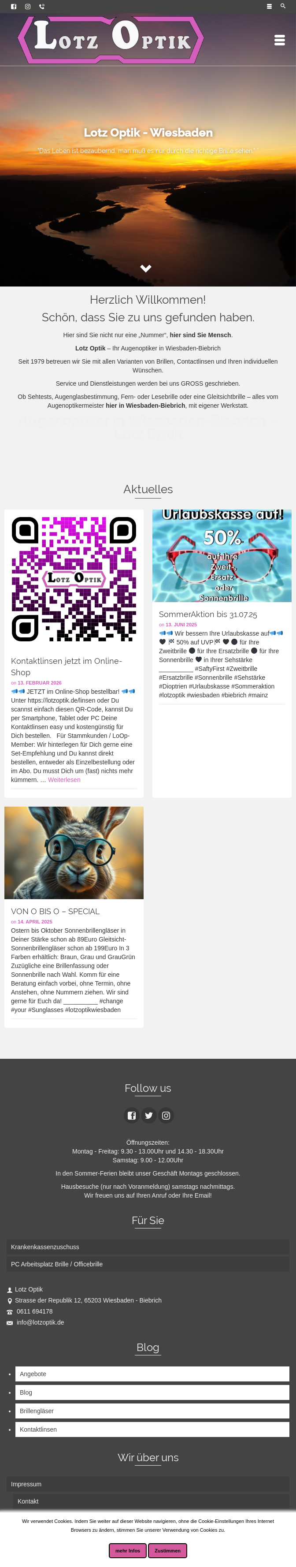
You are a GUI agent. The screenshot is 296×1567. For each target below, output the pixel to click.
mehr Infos (127, 1550)
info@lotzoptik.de (35, 1322)
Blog (26, 1392)
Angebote (33, 1373)
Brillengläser (37, 1410)
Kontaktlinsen (38, 1429)
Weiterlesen (64, 779)
